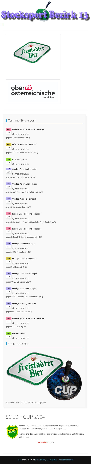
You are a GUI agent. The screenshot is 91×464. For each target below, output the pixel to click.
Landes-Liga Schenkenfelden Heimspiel (28, 129)
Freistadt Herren (18, 333)
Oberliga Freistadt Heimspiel (23, 244)
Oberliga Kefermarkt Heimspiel (24, 184)
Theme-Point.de (28, 460)
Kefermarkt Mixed (19, 159)
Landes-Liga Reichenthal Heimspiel (26, 214)
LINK (51, 442)
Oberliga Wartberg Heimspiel (24, 199)
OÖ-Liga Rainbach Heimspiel (24, 144)
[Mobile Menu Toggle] (2, 25)
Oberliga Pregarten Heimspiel (24, 169)
